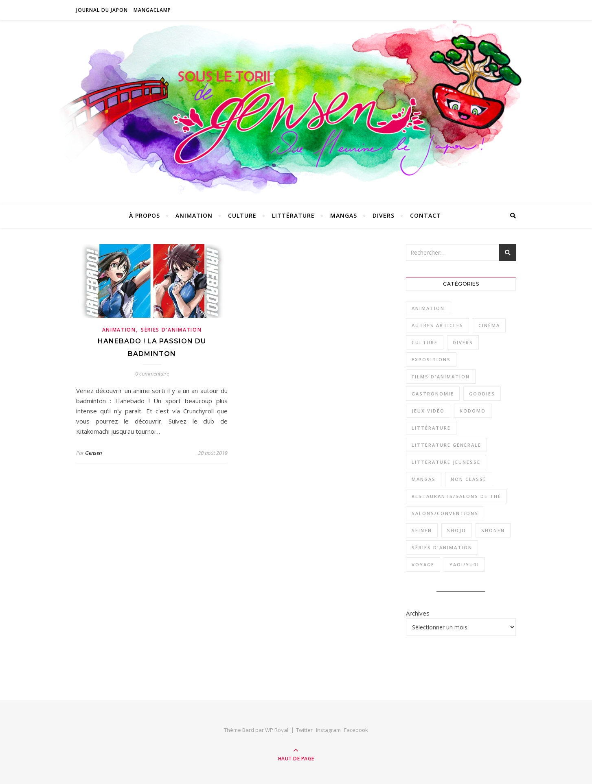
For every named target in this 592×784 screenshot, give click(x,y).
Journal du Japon (102, 10)
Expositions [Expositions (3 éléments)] (431, 359)
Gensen (93, 452)
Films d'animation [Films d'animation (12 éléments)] (441, 376)
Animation (194, 215)
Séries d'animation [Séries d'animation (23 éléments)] (442, 547)
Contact (425, 215)
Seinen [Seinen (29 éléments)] (422, 530)
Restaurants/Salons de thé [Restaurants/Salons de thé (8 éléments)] (456, 496)
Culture (242, 215)
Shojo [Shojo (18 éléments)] (456, 530)
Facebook (356, 730)
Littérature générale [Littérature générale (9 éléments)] (446, 445)
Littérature (293, 215)
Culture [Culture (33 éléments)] (425, 342)
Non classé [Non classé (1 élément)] (469, 479)
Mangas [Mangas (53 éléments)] (424, 479)
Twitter (304, 730)
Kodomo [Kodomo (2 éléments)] (473, 411)
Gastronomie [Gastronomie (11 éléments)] (433, 394)
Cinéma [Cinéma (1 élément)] (489, 325)
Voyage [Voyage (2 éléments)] (423, 564)
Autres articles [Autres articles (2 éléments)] (437, 325)
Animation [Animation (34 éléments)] (428, 308)
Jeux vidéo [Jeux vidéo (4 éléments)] (428, 411)
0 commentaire (152, 373)
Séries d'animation (171, 329)
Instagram (328, 730)
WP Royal (276, 730)
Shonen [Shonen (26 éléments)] (493, 530)
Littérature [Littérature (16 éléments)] (431, 428)
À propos (144, 215)
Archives (418, 613)
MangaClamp (152, 10)
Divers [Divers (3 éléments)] (463, 342)
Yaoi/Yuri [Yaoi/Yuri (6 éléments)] (464, 564)
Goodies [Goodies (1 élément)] (482, 394)
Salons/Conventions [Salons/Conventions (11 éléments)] (445, 513)
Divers (384, 215)
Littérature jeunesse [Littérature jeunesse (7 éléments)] (446, 462)
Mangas (343, 215)
